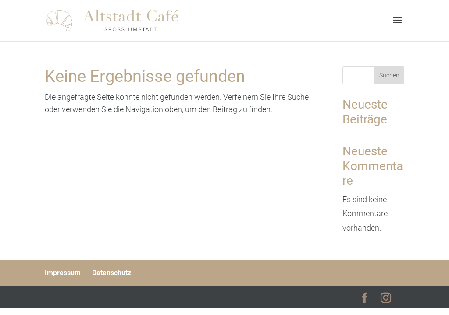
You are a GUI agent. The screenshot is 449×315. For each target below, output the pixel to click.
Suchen (389, 75)
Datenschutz (111, 273)
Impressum (63, 273)
